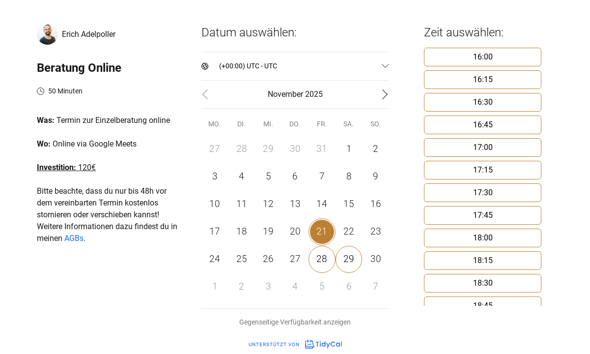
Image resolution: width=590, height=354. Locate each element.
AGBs (74, 238)
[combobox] (220, 66)
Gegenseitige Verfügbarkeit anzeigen (295, 322)
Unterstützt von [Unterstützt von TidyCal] (295, 344)
